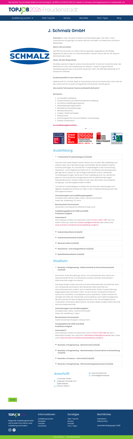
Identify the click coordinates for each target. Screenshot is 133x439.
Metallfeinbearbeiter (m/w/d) (71, 254)
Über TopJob (48, 18)
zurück (12, 400)
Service (67, 18)
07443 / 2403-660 (98, 333)
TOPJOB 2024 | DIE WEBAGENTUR (66, 437)
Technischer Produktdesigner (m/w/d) (75, 157)
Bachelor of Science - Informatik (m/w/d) (76, 358)
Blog (119, 18)
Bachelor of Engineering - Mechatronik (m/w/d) (79, 345)
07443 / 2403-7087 (99, 220)
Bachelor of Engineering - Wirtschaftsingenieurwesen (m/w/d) (85, 364)
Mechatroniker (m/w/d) (68, 243)
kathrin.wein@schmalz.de (88, 222)
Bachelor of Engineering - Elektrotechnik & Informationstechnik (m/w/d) (86, 268)
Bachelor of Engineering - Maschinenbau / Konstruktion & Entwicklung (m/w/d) (89, 351)
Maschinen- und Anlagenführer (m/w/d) (76, 249)
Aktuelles (83, 18)
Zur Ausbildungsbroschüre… (65, 125)
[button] (55, 130)
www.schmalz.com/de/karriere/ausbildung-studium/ (77, 225)
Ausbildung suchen (22, 18)
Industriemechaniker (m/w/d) (71, 237)
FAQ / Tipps (102, 18)
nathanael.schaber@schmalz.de (97, 335)
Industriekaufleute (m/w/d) (70, 232)
